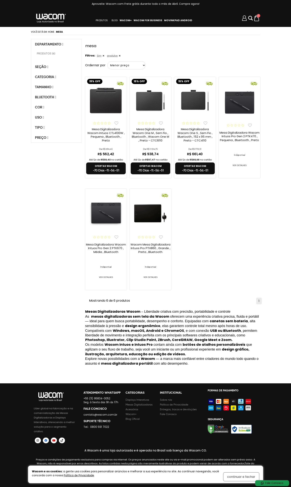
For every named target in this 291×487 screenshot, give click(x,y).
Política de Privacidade (174, 404)
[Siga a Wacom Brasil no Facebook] (46, 440)
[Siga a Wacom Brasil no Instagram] (38, 440)
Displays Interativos (137, 399)
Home (51, 31)
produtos (112, 55)
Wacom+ (131, 414)
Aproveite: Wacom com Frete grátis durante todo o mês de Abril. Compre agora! (145, 4)
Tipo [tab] (40, 127)
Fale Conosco (168, 414)
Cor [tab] (40, 107)
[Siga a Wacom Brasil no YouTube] (54, 440)
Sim (99, 55)
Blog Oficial (133, 419)
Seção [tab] (42, 67)
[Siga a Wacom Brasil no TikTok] (62, 440)
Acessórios (132, 409)
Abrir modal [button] (250, 18)
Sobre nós (166, 399)
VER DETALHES (239, 165)
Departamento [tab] (49, 44)
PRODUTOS (102, 20)
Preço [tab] (42, 137)
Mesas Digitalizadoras (139, 404)
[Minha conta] (244, 18)
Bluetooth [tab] (45, 97)
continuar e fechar (241, 477)
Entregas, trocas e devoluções (178, 409)
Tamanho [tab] (44, 87)
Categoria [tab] (45, 77)
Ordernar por (95, 65)
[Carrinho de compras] (257, 18)
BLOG (115, 20)
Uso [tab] (39, 117)
